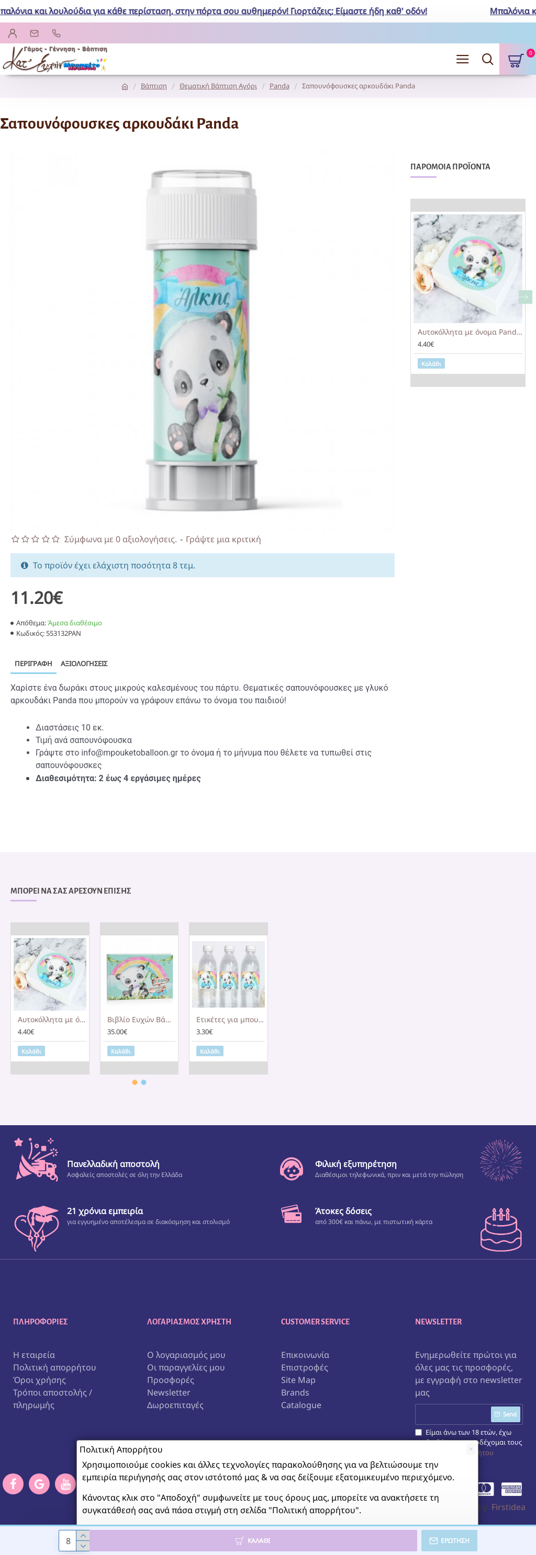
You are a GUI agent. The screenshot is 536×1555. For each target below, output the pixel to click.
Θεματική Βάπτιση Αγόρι (218, 85)
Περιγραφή (33, 663)
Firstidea (509, 1507)
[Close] (470, 1449)
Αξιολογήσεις (84, 663)
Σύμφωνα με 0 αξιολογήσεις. (120, 539)
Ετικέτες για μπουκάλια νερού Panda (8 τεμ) (230, 1019)
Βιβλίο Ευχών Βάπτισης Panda (141, 1019)
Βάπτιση (154, 85)
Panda (279, 85)
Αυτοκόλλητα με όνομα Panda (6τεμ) (470, 332)
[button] (525, 297)
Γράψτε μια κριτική (223, 539)
